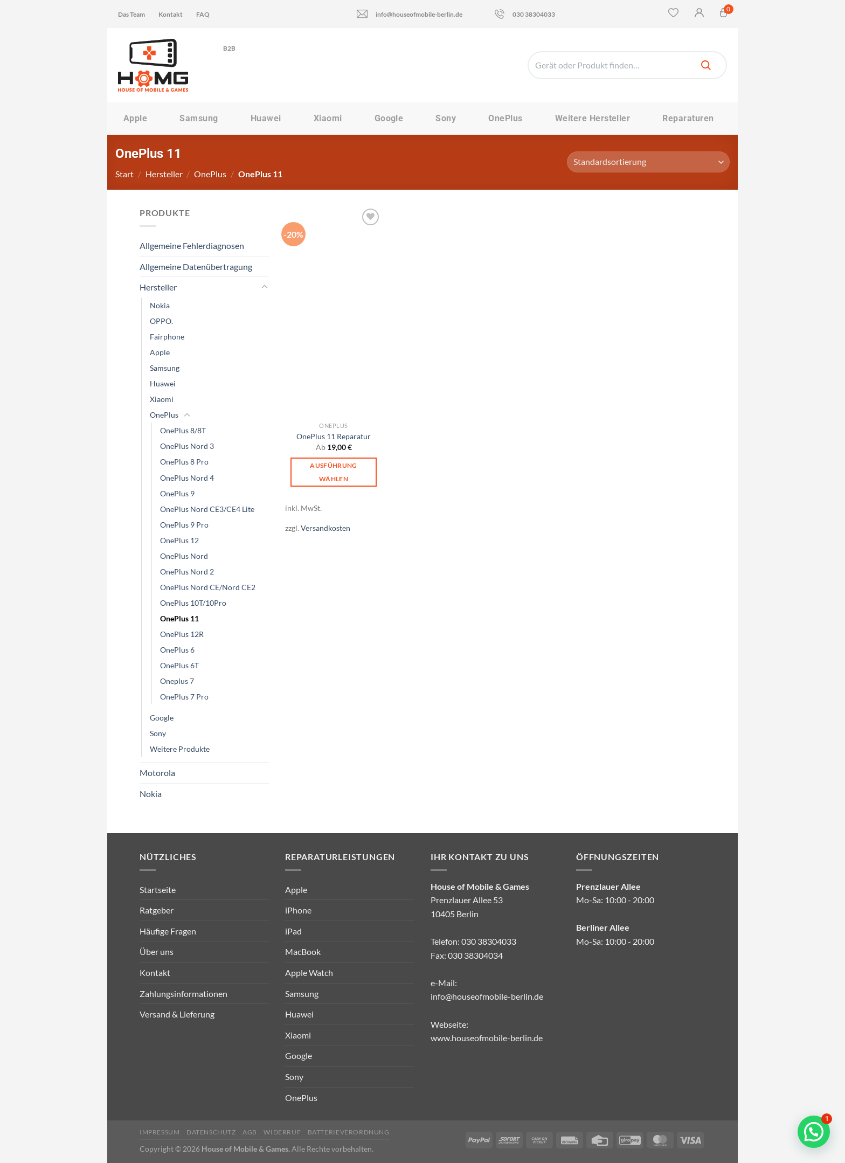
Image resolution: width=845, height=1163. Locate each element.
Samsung (198, 118)
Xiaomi (328, 118)
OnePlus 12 (179, 540)
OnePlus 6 (177, 649)
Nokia (160, 305)
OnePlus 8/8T (183, 430)
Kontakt (170, 14)
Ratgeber (157, 910)
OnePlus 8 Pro (184, 461)
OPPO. (161, 321)
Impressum (160, 1132)
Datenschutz (211, 1132)
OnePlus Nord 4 (187, 477)
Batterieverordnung (349, 1132)
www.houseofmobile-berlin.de (487, 1038)
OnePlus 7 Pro (184, 696)
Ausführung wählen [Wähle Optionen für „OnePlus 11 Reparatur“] (333, 472)
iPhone (298, 910)
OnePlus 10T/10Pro (193, 602)
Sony (445, 118)
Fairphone (167, 336)
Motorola (157, 772)
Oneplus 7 (177, 681)
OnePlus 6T (179, 665)
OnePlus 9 (177, 493)
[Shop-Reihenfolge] (648, 161)
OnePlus (505, 118)
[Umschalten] (264, 287)
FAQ (203, 14)
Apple (135, 118)
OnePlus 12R (182, 634)
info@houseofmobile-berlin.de (409, 14)
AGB (250, 1132)
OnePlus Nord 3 (187, 446)
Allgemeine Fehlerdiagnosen (192, 245)
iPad (293, 931)
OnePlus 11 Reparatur (333, 436)
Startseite (158, 889)
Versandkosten (325, 527)
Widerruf (282, 1132)
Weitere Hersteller (593, 118)
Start (124, 174)
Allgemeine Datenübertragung (196, 266)
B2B (233, 48)
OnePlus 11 (179, 618)
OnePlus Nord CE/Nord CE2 (207, 587)
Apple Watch (309, 972)
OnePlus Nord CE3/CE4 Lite (207, 509)
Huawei (266, 118)
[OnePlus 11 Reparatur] (333, 311)
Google (389, 118)
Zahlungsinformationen (183, 993)
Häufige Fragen (168, 931)
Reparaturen (688, 118)
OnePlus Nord (184, 555)
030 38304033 (525, 14)
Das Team (131, 14)
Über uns (157, 951)
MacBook (303, 951)
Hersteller (164, 174)
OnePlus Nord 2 (187, 571)
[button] (814, 1132)
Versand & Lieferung (177, 1014)
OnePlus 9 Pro (184, 524)
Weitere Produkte (180, 748)
